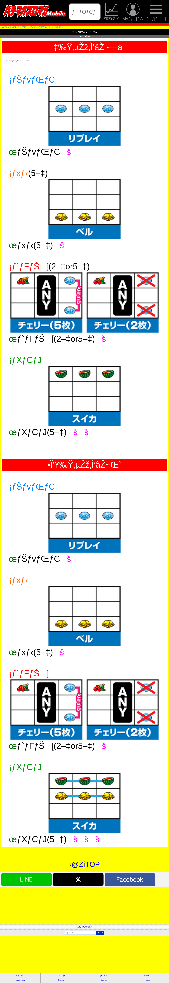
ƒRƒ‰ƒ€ (103, 975)
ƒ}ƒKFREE (146, 980)
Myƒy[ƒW (132, 12)
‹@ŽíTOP (84, 864)
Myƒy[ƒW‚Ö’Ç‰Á (84, 927)
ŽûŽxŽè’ (111, 12)
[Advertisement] (79, 905)
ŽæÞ (104, 980)
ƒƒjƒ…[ (156, 12)
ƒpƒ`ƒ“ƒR (61, 975)
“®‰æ (146, 975)
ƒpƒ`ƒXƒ (20, 975)
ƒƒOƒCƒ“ (85, 12)
